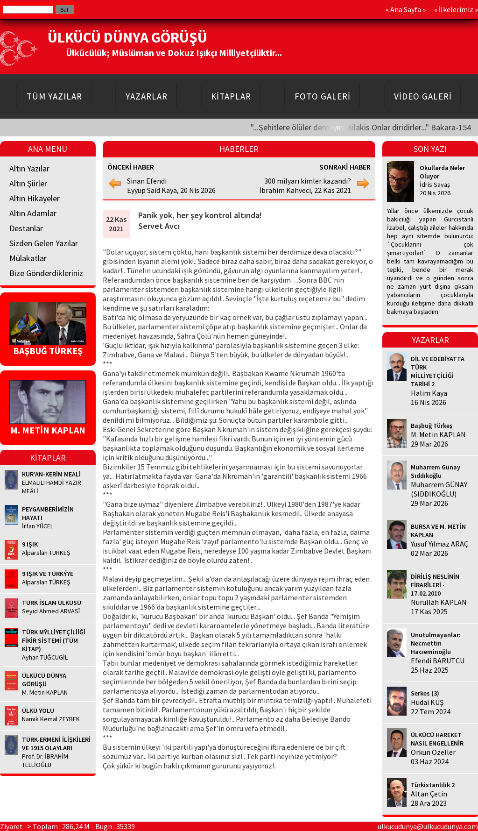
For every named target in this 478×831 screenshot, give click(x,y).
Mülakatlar (28, 258)
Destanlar (26, 228)
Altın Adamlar (32, 213)
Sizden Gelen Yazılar (43, 243)
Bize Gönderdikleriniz (46, 273)
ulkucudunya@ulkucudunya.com (428, 826)
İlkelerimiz (456, 9)
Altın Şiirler (28, 183)
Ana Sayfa (405, 9)
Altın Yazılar (29, 168)
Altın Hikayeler (34, 198)
